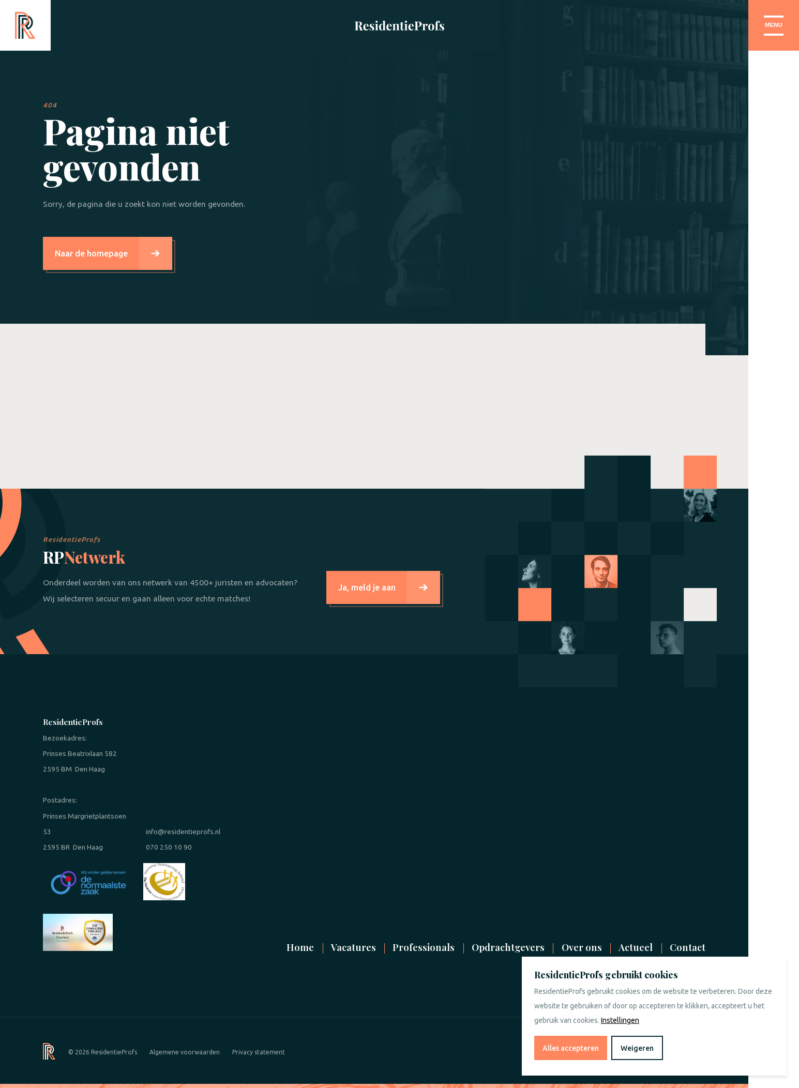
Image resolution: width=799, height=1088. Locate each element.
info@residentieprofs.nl (183, 831)
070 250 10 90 (169, 847)
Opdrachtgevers (508, 947)
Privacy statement (258, 1052)
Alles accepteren (570, 1048)
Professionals (424, 947)
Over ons (582, 947)
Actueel (636, 947)
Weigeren (637, 1048)
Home (300, 947)
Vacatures (353, 947)
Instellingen (620, 1020)
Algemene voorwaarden (184, 1052)
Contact (687, 947)
